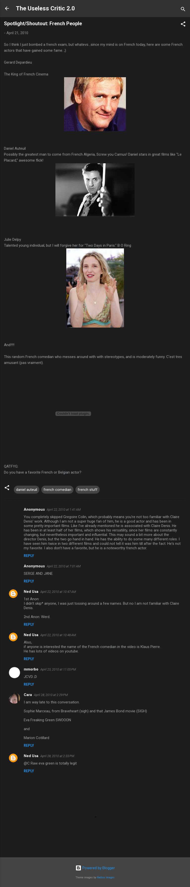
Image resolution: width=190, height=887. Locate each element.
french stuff (87, 489)
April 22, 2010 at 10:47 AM (58, 592)
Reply (29, 556)
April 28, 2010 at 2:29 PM (51, 695)
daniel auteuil (26, 489)
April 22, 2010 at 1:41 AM (64, 509)
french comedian (57, 489)
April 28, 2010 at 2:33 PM (57, 756)
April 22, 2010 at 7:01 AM (64, 566)
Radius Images (106, 877)
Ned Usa (31, 591)
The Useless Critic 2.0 (45, 8)
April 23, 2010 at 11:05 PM (58, 669)
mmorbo (31, 669)
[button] (183, 25)
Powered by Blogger (95, 868)
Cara (28, 695)
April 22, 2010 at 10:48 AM (58, 635)
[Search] (183, 10)
